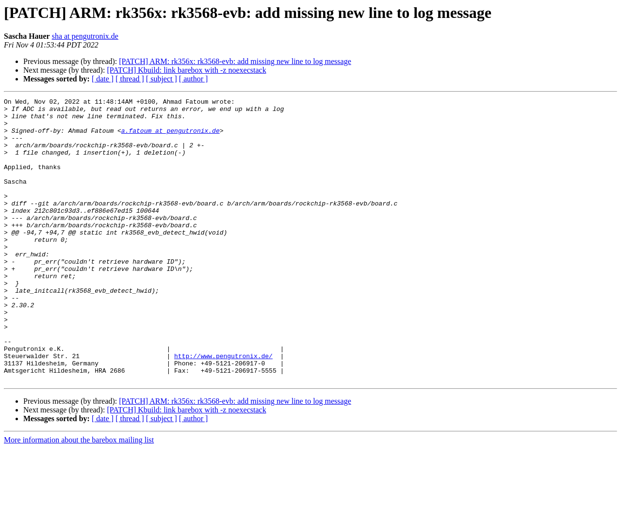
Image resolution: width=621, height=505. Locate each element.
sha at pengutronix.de (85, 36)
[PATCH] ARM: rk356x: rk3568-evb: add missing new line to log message (235, 61)
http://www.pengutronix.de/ (223, 408)
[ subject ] (161, 79)
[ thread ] (129, 79)
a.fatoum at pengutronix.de (170, 137)
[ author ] (193, 79)
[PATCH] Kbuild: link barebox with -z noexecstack (186, 70)
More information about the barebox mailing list (79, 496)
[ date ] (103, 79)
